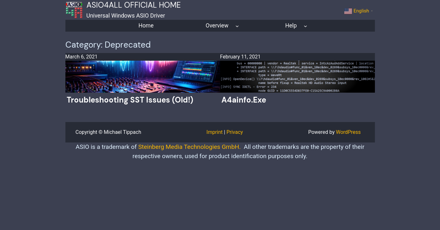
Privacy (235, 132)
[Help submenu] (305, 25)
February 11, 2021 (240, 57)
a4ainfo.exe (243, 100)
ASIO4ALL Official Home (133, 5)
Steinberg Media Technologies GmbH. (189, 146)
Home (145, 25)
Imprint (214, 132)
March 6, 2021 (81, 57)
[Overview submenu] (237, 25)
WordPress (348, 132)
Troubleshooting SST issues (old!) (130, 100)
